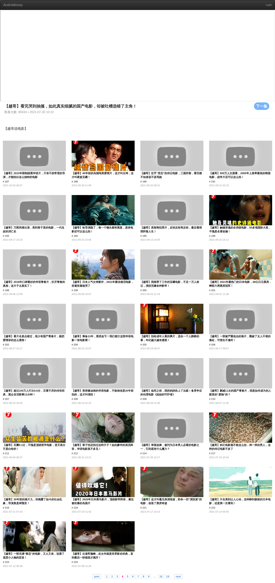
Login (269, 5)
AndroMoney (13, 5)
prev (96, 576)
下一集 (261, 106)
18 (160, 576)
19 (167, 576)
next (178, 576)
